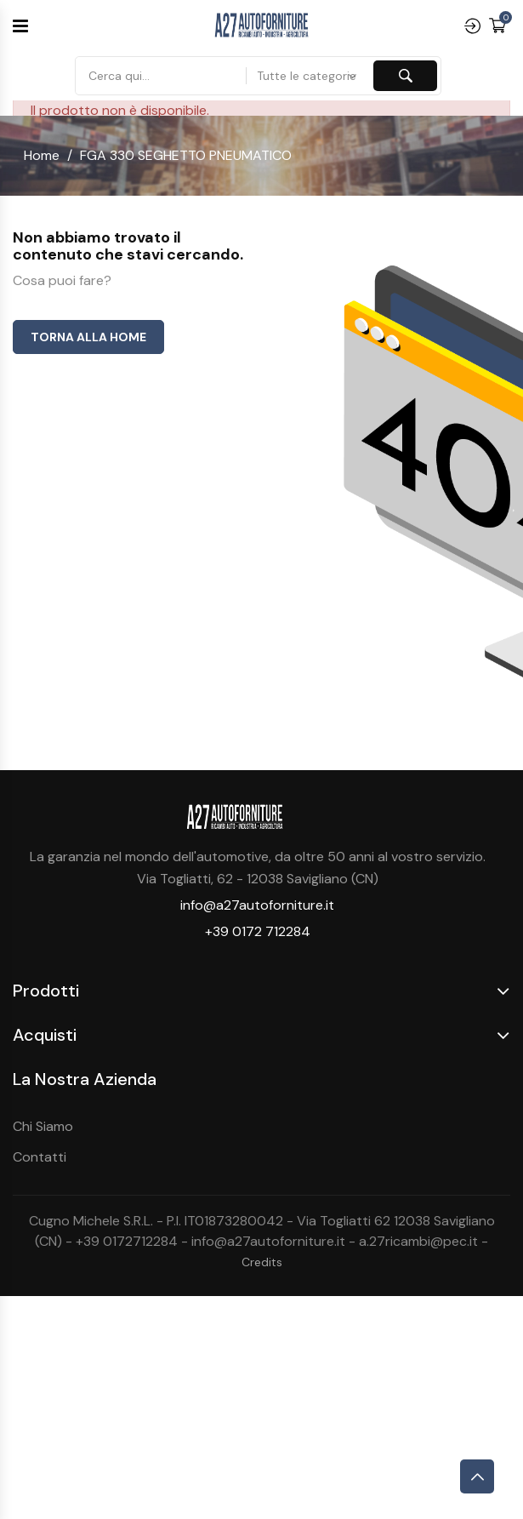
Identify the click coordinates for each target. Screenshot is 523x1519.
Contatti (39, 1157)
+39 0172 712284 (257, 931)
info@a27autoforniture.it (257, 905)
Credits (262, 1262)
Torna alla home (88, 337)
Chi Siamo (43, 1126)
